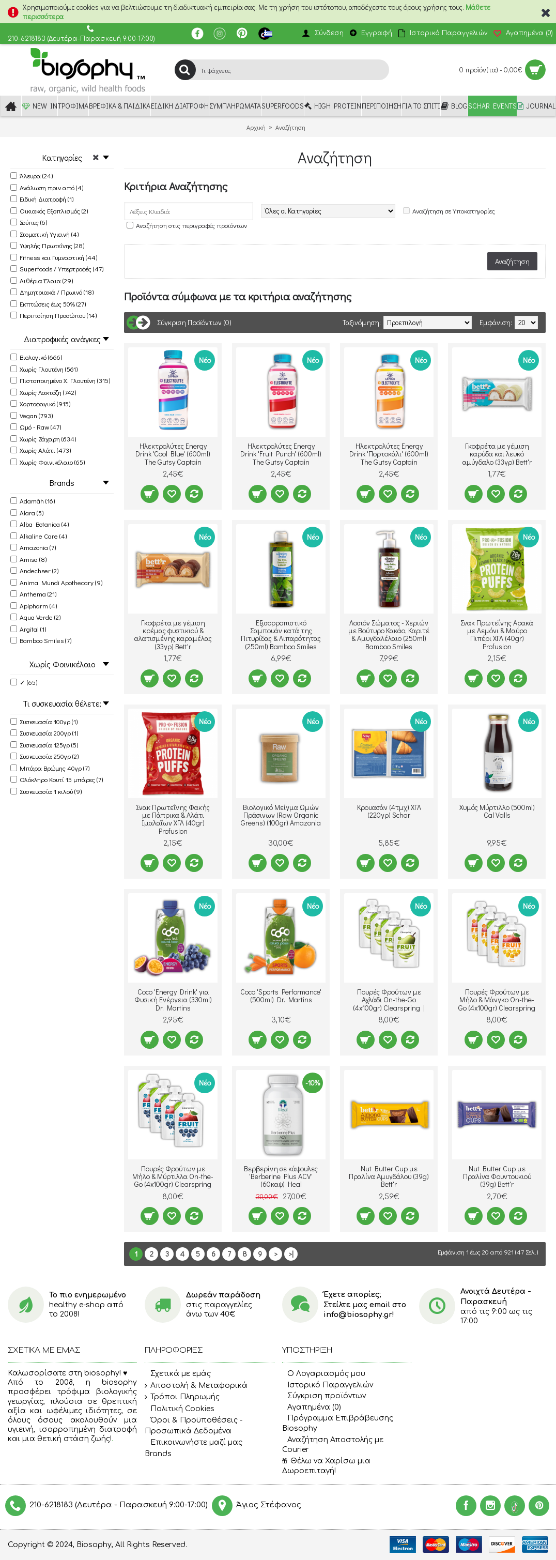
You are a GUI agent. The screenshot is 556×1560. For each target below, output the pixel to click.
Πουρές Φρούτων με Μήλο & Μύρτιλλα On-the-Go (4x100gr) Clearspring (172, 1176)
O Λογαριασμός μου (323, 1374)
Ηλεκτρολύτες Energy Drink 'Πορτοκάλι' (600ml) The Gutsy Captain (388, 454)
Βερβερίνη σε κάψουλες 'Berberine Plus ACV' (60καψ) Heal (281, 1176)
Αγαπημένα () (311, 1407)
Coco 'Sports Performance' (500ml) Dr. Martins (280, 995)
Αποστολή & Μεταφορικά (196, 1386)
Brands (158, 1454)
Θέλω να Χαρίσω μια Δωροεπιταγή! (326, 1466)
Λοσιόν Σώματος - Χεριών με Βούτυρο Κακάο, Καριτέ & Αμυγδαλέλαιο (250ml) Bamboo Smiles (388, 634)
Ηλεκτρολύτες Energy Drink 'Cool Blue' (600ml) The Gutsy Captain (172, 454)
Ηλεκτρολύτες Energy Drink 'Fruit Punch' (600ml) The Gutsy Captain (280, 454)
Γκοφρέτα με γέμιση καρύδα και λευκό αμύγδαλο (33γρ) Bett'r (497, 454)
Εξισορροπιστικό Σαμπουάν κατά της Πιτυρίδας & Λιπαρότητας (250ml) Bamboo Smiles (281, 634)
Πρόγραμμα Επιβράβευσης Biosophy (337, 1423)
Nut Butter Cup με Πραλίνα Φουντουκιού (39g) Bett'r (497, 1176)
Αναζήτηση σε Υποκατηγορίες (453, 210)
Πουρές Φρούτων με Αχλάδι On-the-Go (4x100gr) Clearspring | (389, 1000)
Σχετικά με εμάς (178, 1374)
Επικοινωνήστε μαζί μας (193, 1443)
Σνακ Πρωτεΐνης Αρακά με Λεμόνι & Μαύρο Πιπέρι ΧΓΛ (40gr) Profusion (496, 634)
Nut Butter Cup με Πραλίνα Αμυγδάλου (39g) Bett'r (389, 1176)
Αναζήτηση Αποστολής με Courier (332, 1445)
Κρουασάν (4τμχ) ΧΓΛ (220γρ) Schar (389, 811)
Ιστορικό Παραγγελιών (327, 1385)
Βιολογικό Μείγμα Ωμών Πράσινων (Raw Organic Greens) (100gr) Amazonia (281, 815)
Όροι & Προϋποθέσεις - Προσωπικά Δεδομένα (193, 1425)
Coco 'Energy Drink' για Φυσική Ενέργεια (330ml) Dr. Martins (173, 1000)
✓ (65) (23, 682)
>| (291, 1254)
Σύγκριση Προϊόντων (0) (194, 322)
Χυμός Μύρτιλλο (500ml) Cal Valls (497, 811)
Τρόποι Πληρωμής (182, 1397)
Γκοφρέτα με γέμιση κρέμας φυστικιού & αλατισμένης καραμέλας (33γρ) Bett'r (173, 634)
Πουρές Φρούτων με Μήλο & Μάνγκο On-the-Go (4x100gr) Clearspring (496, 1000)
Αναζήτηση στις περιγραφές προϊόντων (191, 225)
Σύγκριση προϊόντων (324, 1396)
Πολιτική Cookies (179, 1409)
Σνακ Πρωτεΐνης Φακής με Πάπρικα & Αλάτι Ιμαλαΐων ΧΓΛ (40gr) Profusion (173, 819)
